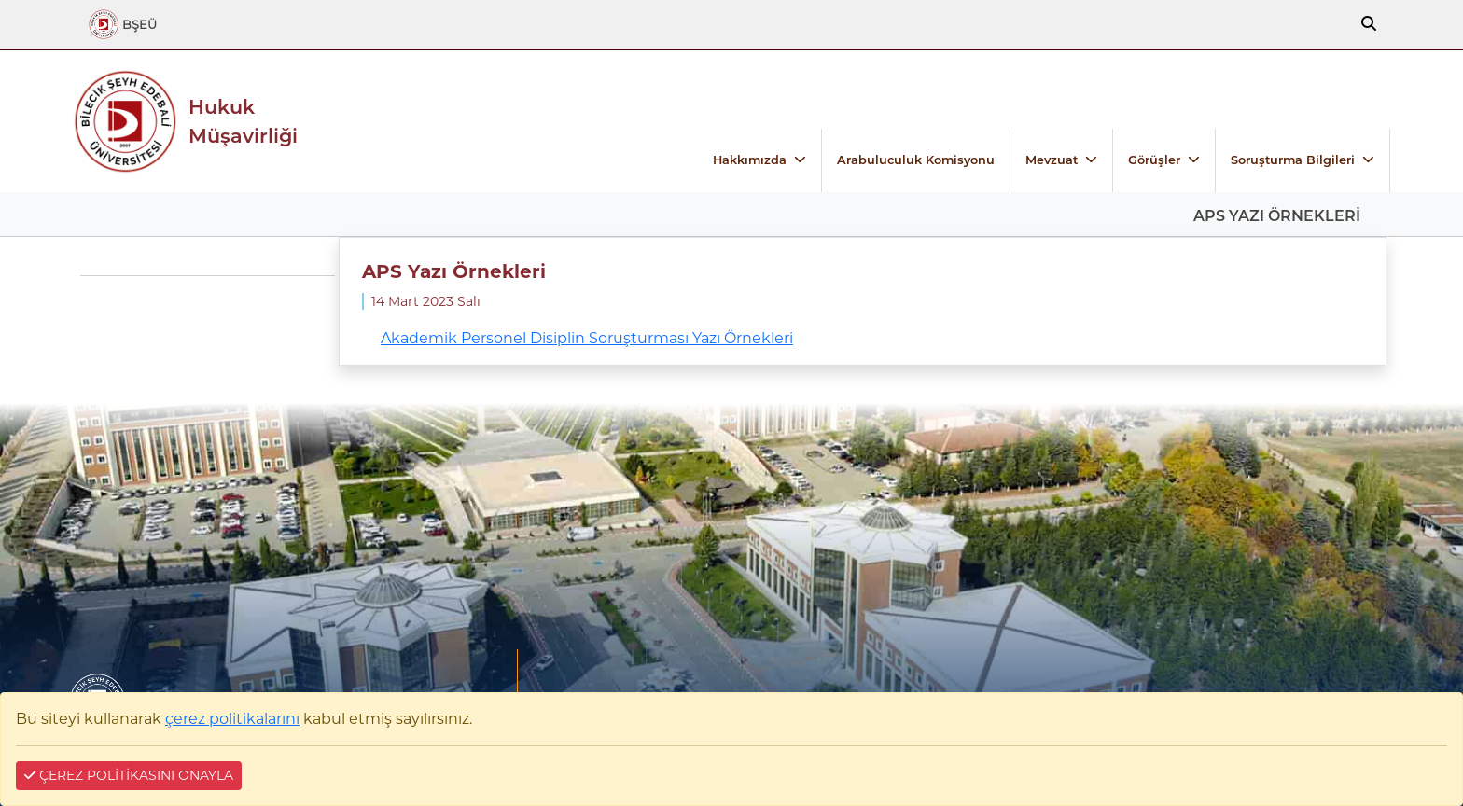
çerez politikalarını (232, 719)
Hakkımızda (750, 160)
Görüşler (1154, 160)
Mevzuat (1051, 160)
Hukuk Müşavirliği (243, 121)
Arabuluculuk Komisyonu (916, 160)
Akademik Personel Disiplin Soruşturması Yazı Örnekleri (587, 338)
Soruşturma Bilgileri (1293, 160)
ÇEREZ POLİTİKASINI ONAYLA (128, 775)
